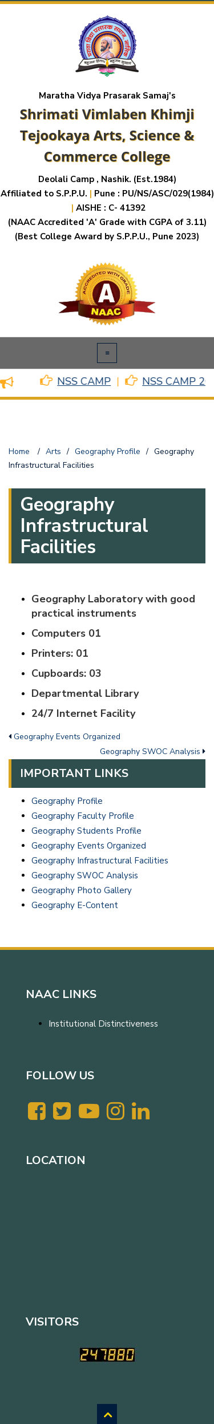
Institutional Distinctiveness (103, 1023)
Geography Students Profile (86, 831)
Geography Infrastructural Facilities (99, 860)
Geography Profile (67, 801)
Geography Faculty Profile (82, 816)
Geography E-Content (74, 905)
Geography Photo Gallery (81, 890)
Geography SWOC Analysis (84, 875)
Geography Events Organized (88, 845)
